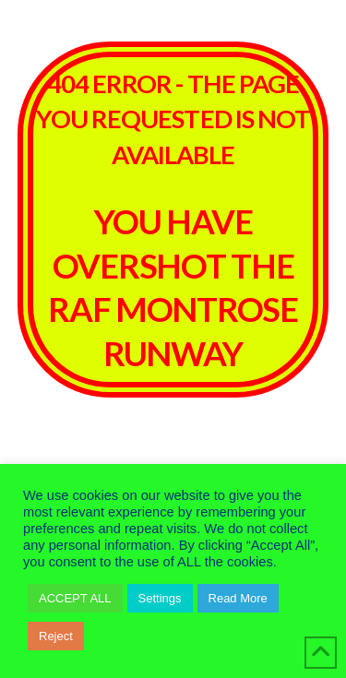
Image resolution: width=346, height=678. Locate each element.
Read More (238, 598)
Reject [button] (56, 636)
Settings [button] (160, 598)
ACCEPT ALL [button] (75, 598)
